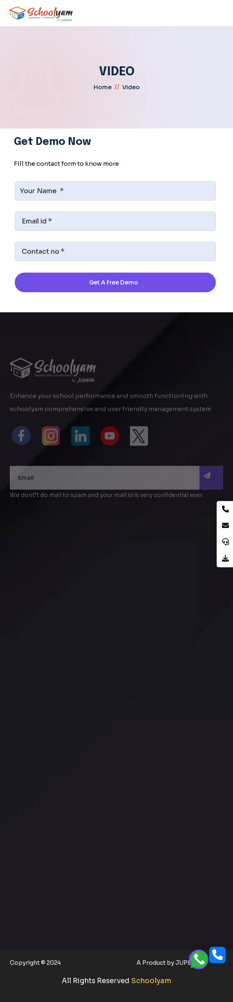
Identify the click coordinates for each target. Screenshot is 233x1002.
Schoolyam (151, 981)
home (103, 87)
